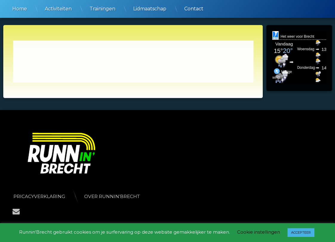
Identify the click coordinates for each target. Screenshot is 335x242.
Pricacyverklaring (43, 196)
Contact (193, 8)
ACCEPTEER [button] (301, 232)
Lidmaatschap (149, 8)
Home (19, 8)
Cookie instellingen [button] (258, 232)
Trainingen (102, 8)
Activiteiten (58, 8)
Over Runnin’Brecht (116, 196)
